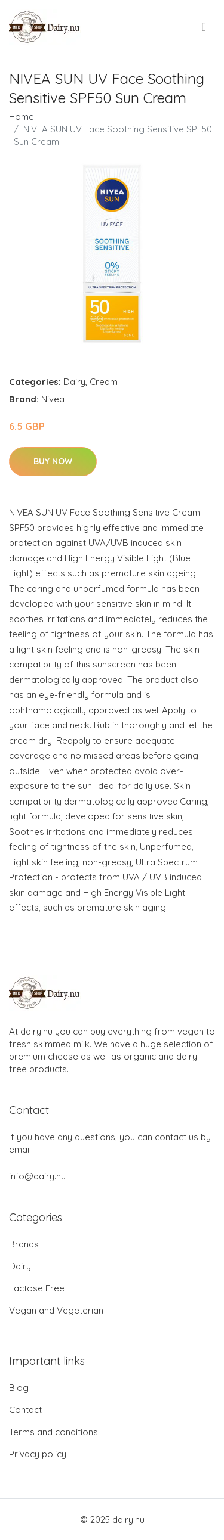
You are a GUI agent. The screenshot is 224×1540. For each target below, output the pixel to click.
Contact (25, 1409)
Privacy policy (37, 1454)
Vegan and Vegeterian (56, 1310)
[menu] (205, 26)
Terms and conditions (53, 1431)
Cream (104, 381)
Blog (19, 1387)
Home (21, 116)
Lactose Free (37, 1288)
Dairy (74, 381)
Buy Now (52, 461)
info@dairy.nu (37, 1176)
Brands (24, 1244)
